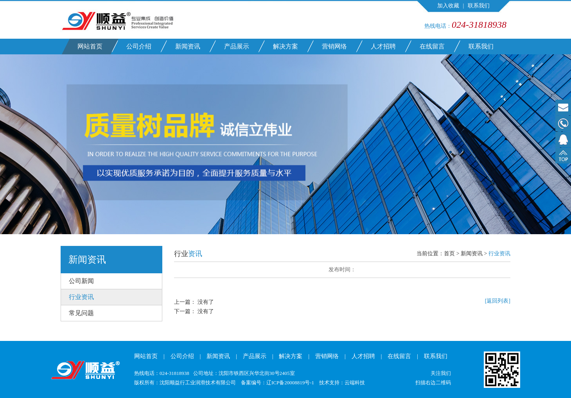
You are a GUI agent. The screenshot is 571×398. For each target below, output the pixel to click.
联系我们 (479, 6)
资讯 (195, 254)
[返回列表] (497, 301)
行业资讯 (81, 297)
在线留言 (432, 46)
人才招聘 (383, 46)
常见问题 (81, 313)
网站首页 (89, 46)
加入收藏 (448, 6)
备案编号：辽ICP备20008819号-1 (277, 382)
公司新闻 (81, 281)
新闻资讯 (187, 46)
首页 (449, 253)
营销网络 (334, 46)
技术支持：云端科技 (342, 382)
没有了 (206, 302)
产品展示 (236, 46)
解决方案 (285, 46)
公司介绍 (138, 46)
